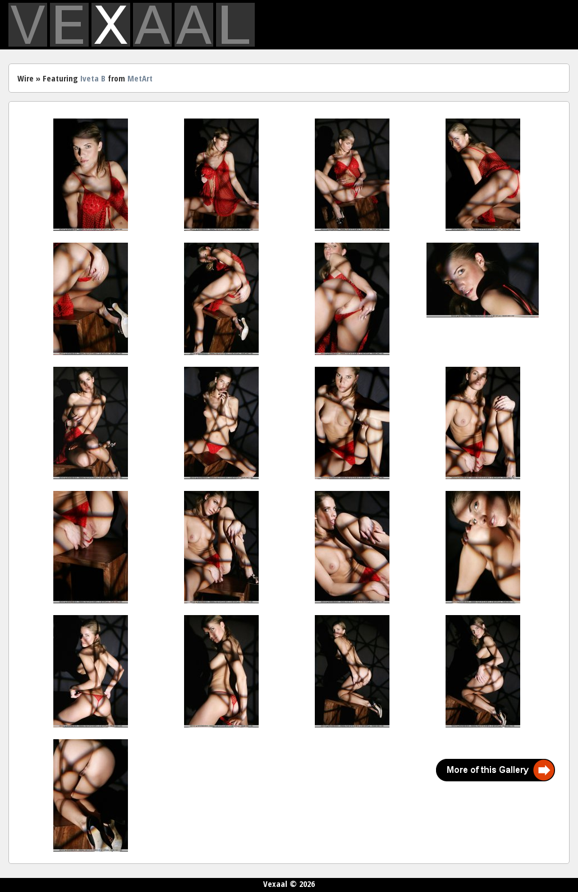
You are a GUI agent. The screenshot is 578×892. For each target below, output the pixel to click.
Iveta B (92, 78)
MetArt (140, 78)
